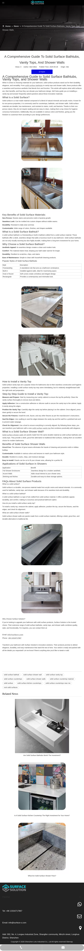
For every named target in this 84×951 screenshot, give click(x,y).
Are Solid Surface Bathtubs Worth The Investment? (42, 755)
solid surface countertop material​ (62, 679)
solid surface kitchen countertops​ (29, 683)
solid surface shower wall (32, 675)
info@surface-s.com (17, 923)
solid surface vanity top (54, 675)
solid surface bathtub (11, 675)
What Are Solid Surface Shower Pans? (42, 876)
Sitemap (69, 942)
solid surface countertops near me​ (58, 683)
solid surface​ (8, 683)
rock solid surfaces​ (11, 687)
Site (67, 67)
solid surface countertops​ (13, 679)
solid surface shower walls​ (36, 679)
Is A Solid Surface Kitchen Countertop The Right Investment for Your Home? (42, 815)
